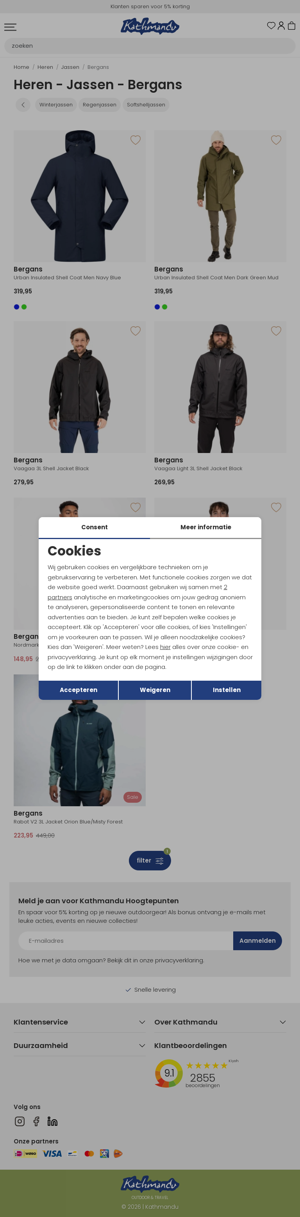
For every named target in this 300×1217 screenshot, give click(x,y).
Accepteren (78, 690)
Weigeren (155, 690)
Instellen (227, 690)
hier (165, 647)
